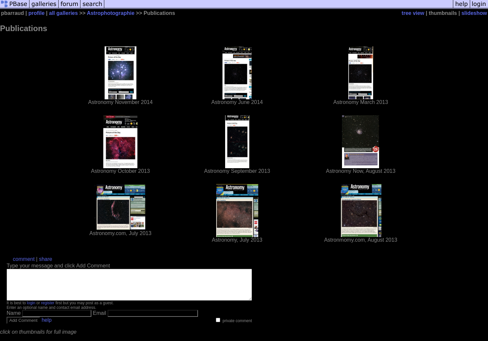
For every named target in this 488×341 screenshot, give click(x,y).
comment (24, 259)
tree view (413, 13)
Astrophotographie (110, 13)
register (47, 309)
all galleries (63, 13)
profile (36, 13)
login (31, 309)
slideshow (474, 13)
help (47, 326)
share (45, 259)
